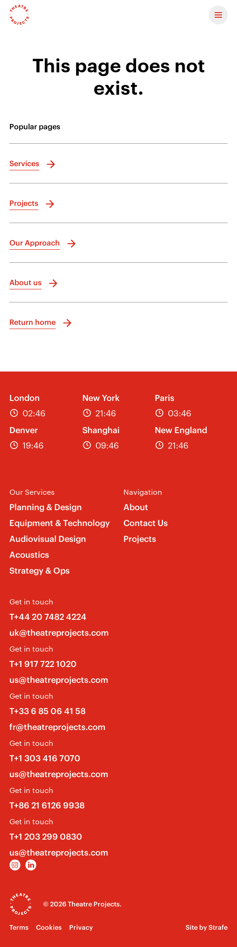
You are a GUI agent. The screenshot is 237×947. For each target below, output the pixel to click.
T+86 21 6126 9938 (47, 805)
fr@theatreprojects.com (57, 727)
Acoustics (29, 554)
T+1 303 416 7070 (44, 758)
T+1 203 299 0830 (45, 836)
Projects (139, 538)
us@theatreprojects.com (58, 679)
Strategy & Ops (39, 570)
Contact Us (145, 523)
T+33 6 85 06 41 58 (47, 711)
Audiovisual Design (47, 538)
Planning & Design (45, 507)
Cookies (49, 927)
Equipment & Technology (59, 523)
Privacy (81, 927)
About (135, 507)
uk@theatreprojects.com (59, 632)
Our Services (32, 492)
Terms (19, 927)
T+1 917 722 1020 (43, 664)
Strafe (218, 927)
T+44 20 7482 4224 (47, 616)
